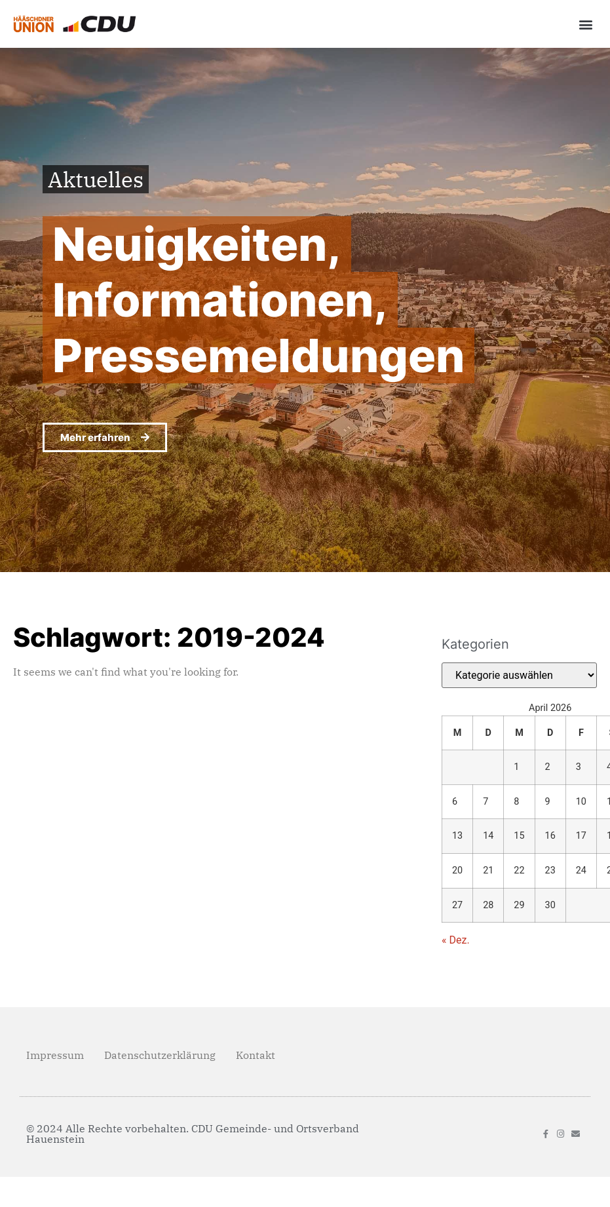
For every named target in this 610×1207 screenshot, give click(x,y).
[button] (586, 24)
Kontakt (255, 1055)
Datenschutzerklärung (160, 1055)
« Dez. (456, 940)
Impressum (55, 1055)
